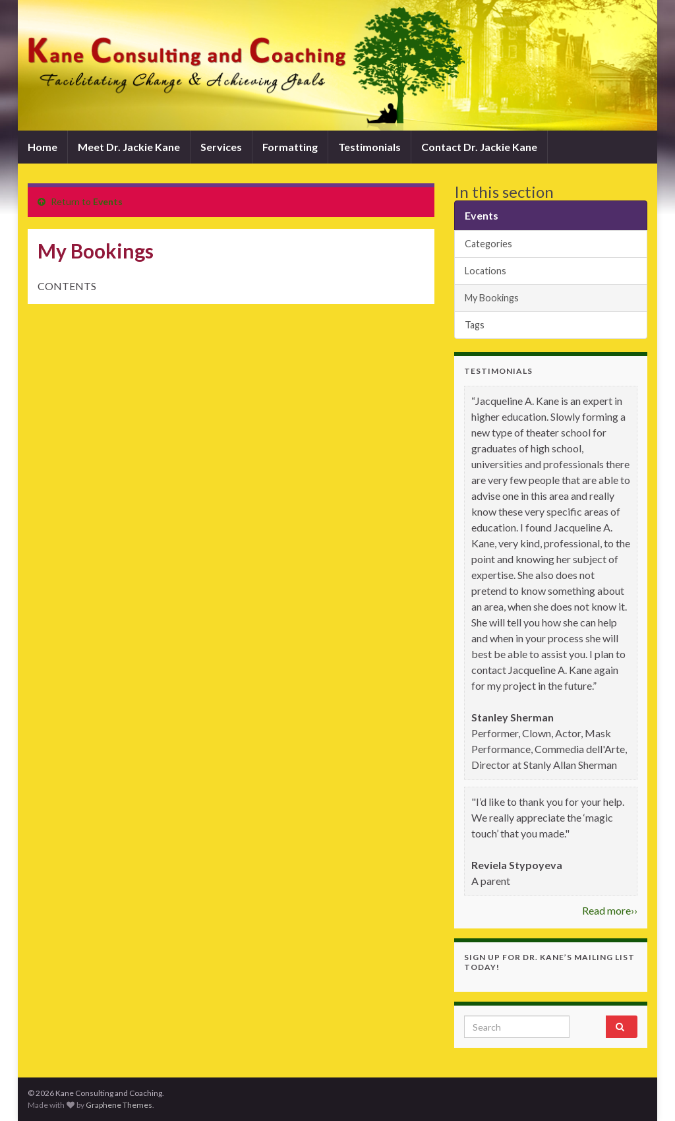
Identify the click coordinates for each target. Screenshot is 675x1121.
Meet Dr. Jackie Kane (129, 146)
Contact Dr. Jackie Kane (479, 146)
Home (42, 146)
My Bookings (492, 297)
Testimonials (369, 146)
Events (108, 201)
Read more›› (609, 910)
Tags (474, 324)
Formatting (290, 146)
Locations (485, 270)
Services (221, 146)
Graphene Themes (119, 1105)
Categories (488, 243)
